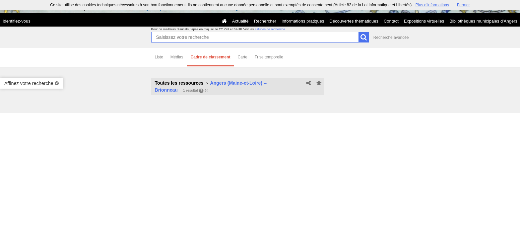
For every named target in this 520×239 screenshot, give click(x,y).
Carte (242, 57)
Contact (391, 21)
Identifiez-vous (17, 21)
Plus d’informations (432, 5)
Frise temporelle (269, 57)
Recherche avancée (391, 37)
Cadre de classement (210, 57)
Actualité (240, 21)
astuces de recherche (270, 29)
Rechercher (265, 21)
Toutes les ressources (179, 83)
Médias (176, 57)
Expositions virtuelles (424, 21)
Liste (159, 57)
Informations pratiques (303, 21)
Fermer (463, 5)
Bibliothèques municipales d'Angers (483, 21)
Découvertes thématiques (354, 21)
